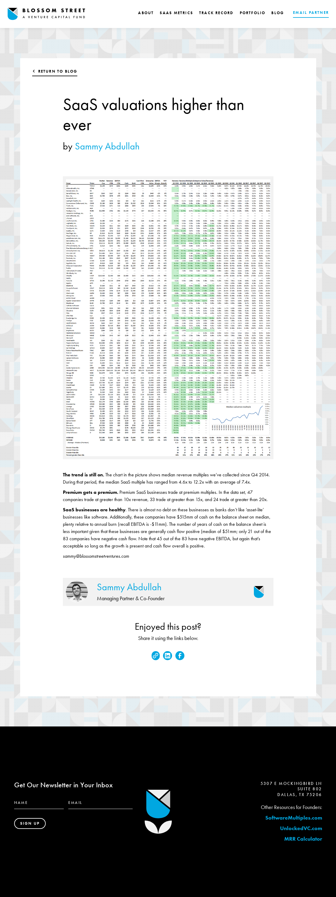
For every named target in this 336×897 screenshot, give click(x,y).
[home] (46, 14)
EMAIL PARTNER (311, 12)
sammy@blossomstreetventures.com (96, 556)
